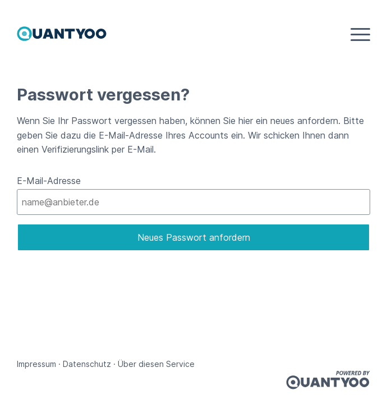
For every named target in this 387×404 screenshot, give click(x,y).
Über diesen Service (156, 364)
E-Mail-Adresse (49, 180)
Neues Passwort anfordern (193, 237)
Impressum (36, 364)
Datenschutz (87, 364)
